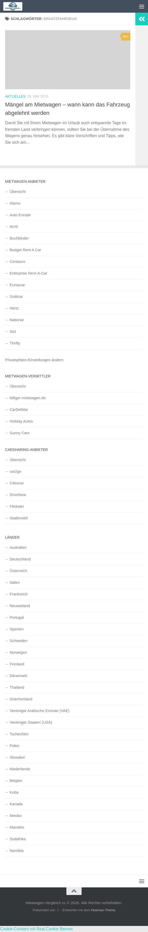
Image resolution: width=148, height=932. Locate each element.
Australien (18, 547)
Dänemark (18, 675)
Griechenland (21, 699)
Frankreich (19, 594)
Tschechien (19, 734)
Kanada (16, 804)
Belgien (16, 780)
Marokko (17, 827)
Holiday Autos (21, 421)
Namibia (17, 850)
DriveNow (18, 494)
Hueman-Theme (103, 910)
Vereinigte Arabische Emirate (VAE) (39, 710)
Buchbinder (19, 238)
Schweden (18, 640)
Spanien (17, 629)
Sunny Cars (19, 433)
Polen (14, 745)
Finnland (17, 664)
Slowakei (17, 757)
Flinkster (17, 506)
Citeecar (17, 483)
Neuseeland (20, 606)
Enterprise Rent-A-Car (28, 273)
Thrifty (15, 343)
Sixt (13, 331)
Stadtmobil (19, 518)
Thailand (17, 687)
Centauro (17, 261)
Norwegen (18, 652)
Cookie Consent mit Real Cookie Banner (36, 929)
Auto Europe (20, 215)
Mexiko (16, 815)
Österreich (18, 571)
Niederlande (20, 769)
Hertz (14, 308)
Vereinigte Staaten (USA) (31, 722)
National (17, 320)
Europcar (17, 285)
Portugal (17, 617)
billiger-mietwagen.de (28, 398)
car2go (15, 471)
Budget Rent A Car (25, 250)
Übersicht (18, 191)
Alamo (15, 203)
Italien (15, 582)
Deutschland (20, 559)
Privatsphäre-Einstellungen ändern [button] (34, 360)
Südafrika (18, 839)
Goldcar (16, 296)
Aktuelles (15, 96)
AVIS (14, 226)
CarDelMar (19, 409)
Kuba (14, 792)
